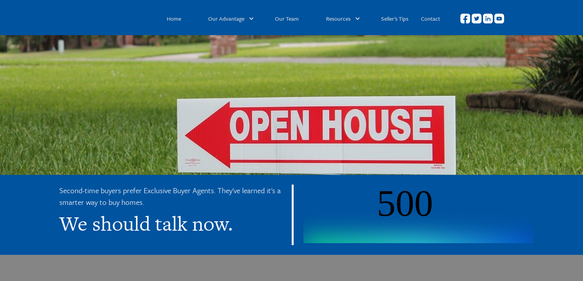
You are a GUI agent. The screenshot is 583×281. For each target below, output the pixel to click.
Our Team (287, 18)
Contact (430, 18)
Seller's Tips (394, 18)
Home (174, 18)
